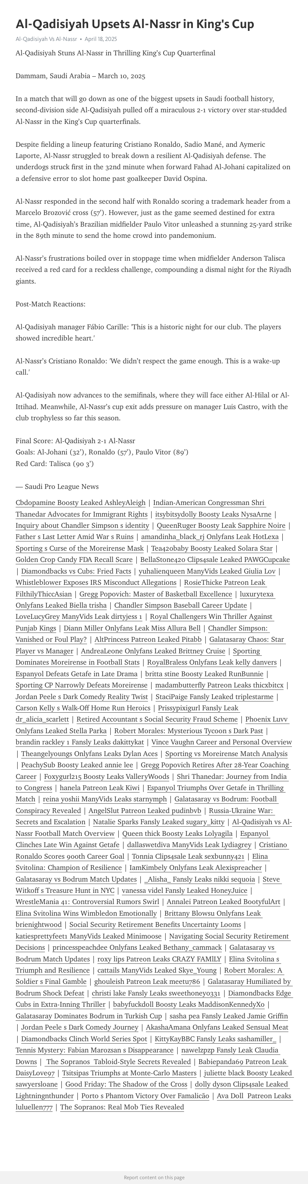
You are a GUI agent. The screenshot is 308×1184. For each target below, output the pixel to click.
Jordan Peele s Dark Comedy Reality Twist (82, 696)
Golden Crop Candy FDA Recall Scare (74, 559)
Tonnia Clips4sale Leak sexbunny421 (188, 856)
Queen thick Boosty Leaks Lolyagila (177, 833)
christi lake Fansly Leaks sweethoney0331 (156, 993)
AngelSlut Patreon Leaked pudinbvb (145, 810)
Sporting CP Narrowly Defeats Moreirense (82, 685)
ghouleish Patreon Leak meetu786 (147, 981)
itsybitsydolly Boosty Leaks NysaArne (213, 514)
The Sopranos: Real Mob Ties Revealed (122, 1107)
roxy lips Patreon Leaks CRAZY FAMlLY (159, 959)
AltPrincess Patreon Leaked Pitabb (148, 639)
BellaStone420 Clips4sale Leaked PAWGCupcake (215, 559)
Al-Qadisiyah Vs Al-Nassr (46, 39)
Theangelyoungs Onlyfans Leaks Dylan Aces (89, 753)
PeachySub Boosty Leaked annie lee (77, 764)
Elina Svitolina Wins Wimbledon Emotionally (86, 913)
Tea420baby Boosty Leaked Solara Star (212, 548)
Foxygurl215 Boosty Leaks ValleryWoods (106, 776)
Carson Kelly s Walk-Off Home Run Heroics (83, 708)
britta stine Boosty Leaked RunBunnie (204, 673)
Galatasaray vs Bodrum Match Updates (76, 879)
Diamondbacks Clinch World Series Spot (84, 1038)
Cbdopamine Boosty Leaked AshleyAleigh (81, 502)
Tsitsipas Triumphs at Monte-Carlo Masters (129, 1072)
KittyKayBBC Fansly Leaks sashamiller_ (215, 1038)
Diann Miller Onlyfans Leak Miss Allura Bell (132, 628)
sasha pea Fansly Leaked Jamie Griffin (229, 1016)
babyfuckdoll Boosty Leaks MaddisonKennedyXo (189, 1004)
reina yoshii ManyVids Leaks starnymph (105, 799)
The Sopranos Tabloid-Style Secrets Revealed (118, 1061)
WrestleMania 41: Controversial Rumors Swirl (87, 901)
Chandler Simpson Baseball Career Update (180, 605)
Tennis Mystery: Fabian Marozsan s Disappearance (95, 1050)
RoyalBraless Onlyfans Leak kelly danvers (212, 662)
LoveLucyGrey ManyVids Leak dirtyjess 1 (79, 616)
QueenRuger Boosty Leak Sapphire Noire (221, 525)
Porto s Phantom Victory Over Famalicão (145, 1095)
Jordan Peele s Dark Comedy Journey (79, 1027)
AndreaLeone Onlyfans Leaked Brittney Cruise (153, 651)
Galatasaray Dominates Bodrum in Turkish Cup (89, 1016)
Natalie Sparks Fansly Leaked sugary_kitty (159, 821)
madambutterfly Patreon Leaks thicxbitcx (219, 685)
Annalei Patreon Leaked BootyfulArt (223, 901)
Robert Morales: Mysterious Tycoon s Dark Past (188, 730)
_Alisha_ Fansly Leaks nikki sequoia (199, 879)
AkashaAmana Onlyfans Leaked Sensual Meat (217, 1027)
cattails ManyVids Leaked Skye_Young (157, 970)
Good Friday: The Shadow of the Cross (126, 1084)
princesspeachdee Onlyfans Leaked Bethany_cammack (137, 947)
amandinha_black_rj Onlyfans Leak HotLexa (210, 536)
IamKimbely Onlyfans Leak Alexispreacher (196, 867)
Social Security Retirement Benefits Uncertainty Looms (155, 924)
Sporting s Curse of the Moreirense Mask (80, 548)
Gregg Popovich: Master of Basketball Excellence (155, 594)
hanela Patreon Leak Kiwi (100, 787)
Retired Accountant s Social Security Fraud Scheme (157, 719)
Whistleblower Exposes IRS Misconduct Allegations (96, 582)
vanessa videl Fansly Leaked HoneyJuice (184, 890)
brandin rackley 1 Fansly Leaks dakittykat (80, 742)
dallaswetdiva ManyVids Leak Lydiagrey (189, 844)
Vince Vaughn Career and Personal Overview (222, 742)
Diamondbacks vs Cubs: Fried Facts (76, 571)
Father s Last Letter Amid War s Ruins (75, 536)
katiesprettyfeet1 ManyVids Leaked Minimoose (89, 936)
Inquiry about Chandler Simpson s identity (82, 525)
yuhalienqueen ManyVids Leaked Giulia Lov (207, 571)
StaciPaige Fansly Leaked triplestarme (215, 696)
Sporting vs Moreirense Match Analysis (226, 753)
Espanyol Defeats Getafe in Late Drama (77, 673)
